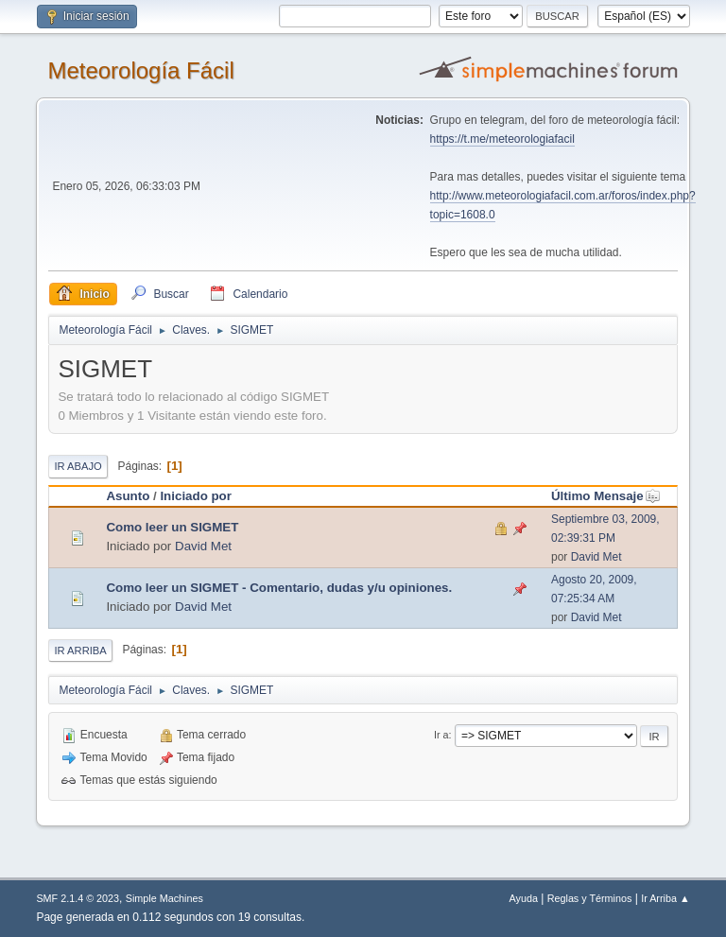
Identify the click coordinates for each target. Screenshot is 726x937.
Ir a (441, 734)
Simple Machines (164, 898)
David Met (203, 546)
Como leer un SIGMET (172, 527)
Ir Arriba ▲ (665, 898)
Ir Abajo (77, 466)
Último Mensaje (606, 496)
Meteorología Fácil (140, 70)
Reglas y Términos (589, 898)
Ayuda (524, 898)
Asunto (127, 496)
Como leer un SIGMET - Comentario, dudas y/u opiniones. (279, 588)
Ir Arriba (80, 650)
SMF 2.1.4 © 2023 (77, 898)
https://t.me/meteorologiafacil (502, 139)
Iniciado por (196, 496)
